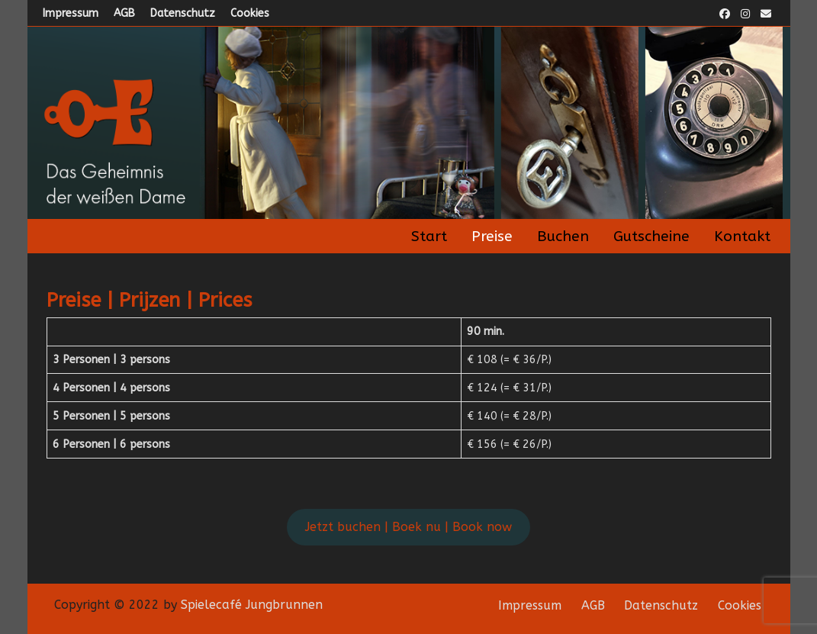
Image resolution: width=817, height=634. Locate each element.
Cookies (249, 13)
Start (429, 236)
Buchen (563, 236)
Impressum (70, 13)
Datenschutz (182, 13)
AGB (124, 13)
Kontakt (742, 236)
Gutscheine (651, 236)
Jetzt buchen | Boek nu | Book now (408, 527)
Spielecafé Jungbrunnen (252, 604)
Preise (492, 236)
